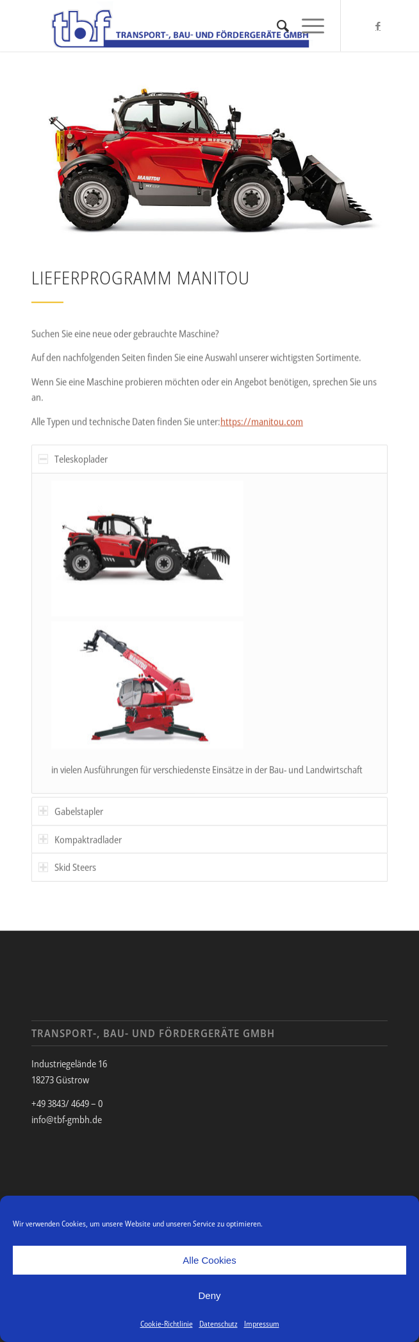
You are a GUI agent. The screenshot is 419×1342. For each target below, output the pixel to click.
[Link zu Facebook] (378, 26)
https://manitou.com (261, 423)
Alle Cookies (209, 1260)
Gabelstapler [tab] (70, 824)
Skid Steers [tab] (67, 880)
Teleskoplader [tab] (73, 472)
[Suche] (276, 25)
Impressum (261, 1323)
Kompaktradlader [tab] (80, 852)
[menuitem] (276, 25)
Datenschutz (218, 1323)
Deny (209, 1295)
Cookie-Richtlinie (166, 1323)
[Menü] (306, 25)
